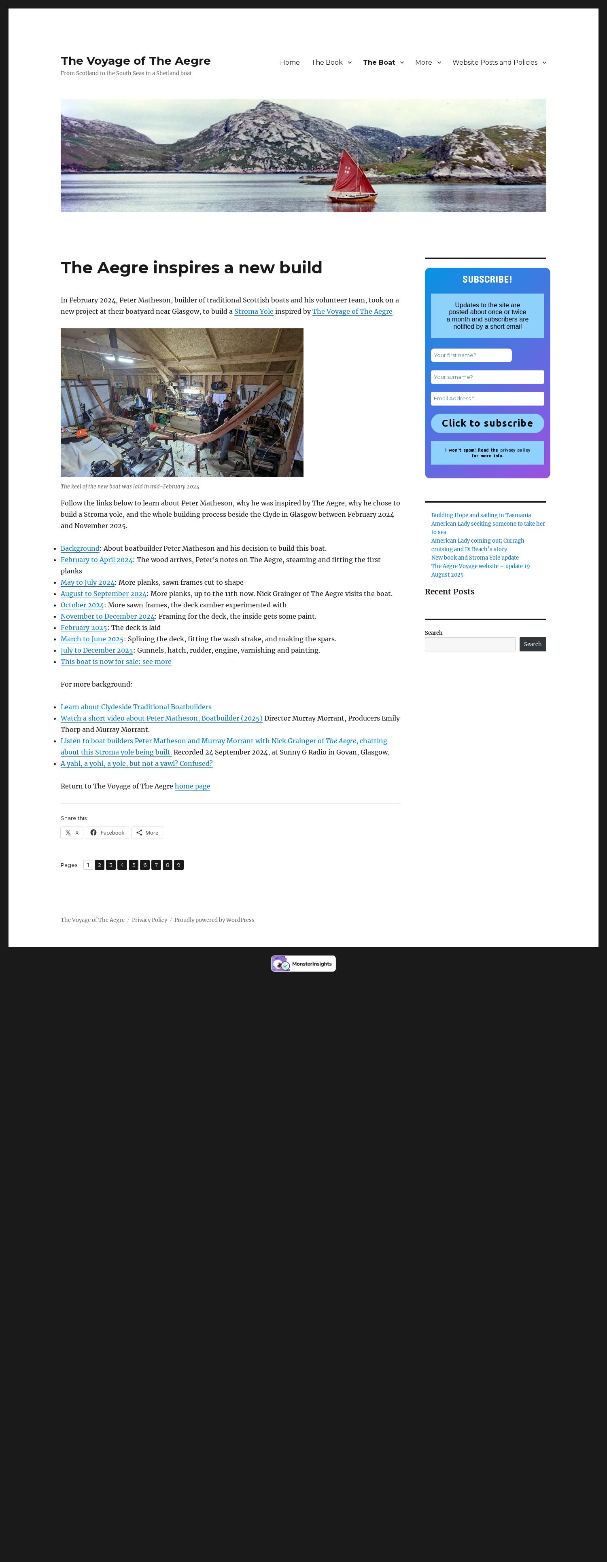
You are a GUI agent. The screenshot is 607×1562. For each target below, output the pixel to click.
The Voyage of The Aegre (136, 61)
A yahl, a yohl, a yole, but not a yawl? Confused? (137, 763)
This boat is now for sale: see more (116, 661)
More (423, 62)
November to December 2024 (108, 616)
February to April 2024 (97, 560)
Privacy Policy (149, 920)
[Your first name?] (471, 355)
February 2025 (84, 628)
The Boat (379, 62)
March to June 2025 (92, 639)
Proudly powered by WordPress (214, 920)
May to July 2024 (88, 582)
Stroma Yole (254, 311)
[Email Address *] (487, 399)
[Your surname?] (487, 377)
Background (80, 548)
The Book (327, 62)
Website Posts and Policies (494, 62)
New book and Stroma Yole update (475, 557)
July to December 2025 (97, 650)
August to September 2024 (103, 594)
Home (290, 62)
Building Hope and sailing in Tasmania (481, 515)
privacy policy (515, 449)
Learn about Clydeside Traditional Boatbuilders (136, 707)
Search (434, 633)
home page (192, 786)
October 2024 (82, 605)
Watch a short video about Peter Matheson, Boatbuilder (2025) (162, 718)
